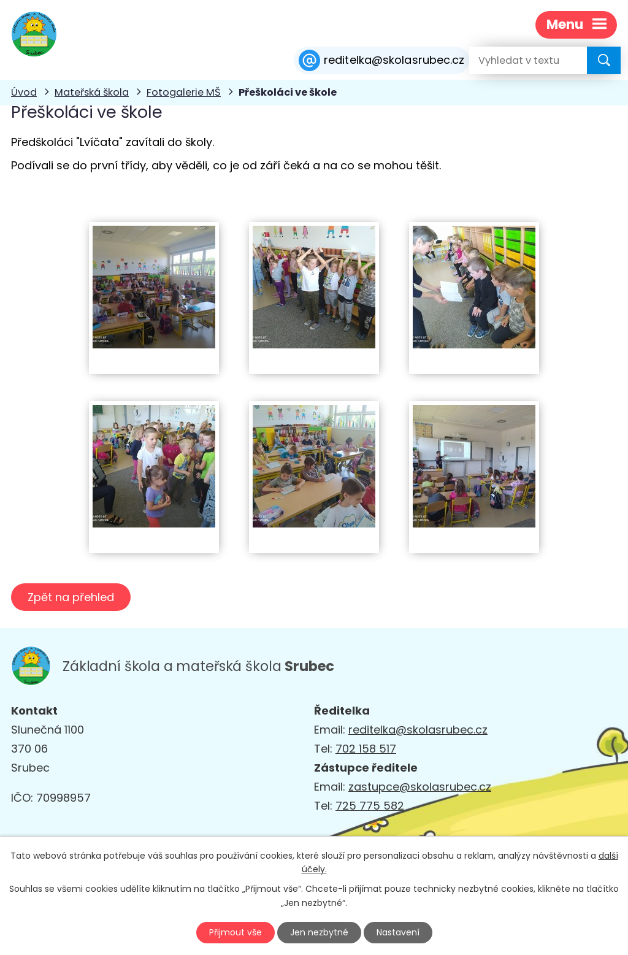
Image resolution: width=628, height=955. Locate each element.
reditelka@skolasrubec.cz (418, 729)
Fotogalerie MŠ (184, 92)
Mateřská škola (92, 92)
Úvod (24, 92)
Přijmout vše (235, 932)
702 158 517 (365, 748)
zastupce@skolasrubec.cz (419, 786)
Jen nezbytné (319, 932)
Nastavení (398, 932)
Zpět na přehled (71, 597)
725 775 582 (369, 805)
